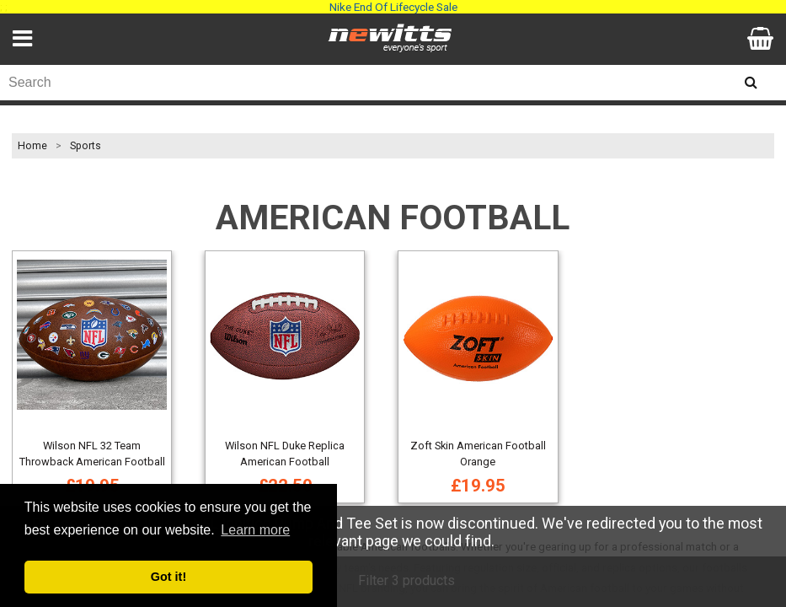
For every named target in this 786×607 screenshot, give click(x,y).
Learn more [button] (255, 530)
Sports (85, 146)
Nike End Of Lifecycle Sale (393, 6)
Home (32, 146)
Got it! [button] (168, 576)
